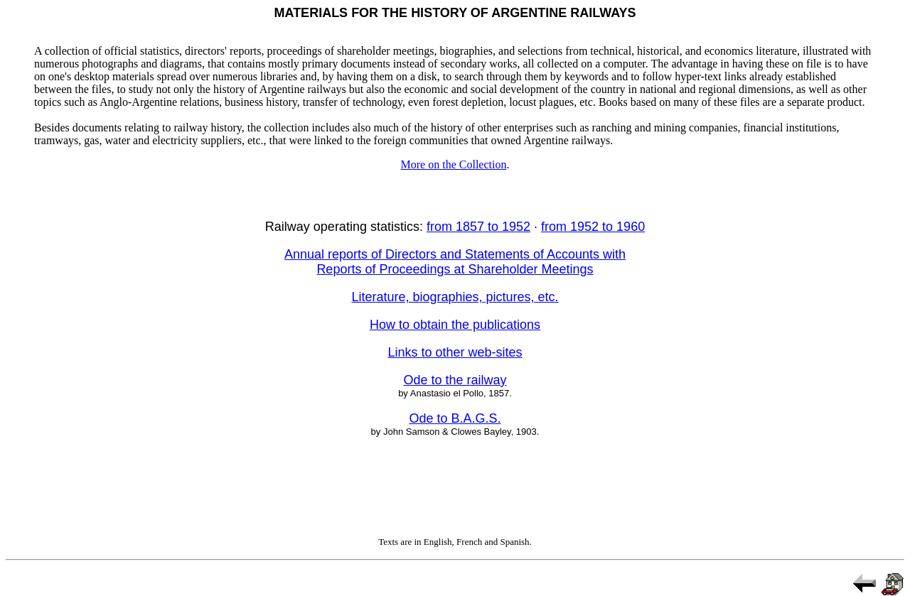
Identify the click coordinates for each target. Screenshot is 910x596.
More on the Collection (454, 164)
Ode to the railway (454, 380)
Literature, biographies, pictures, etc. (454, 297)
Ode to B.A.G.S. (454, 418)
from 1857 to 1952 (478, 227)
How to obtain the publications (455, 325)
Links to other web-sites (454, 352)
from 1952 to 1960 (593, 227)
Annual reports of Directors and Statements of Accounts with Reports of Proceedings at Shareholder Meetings (455, 261)
